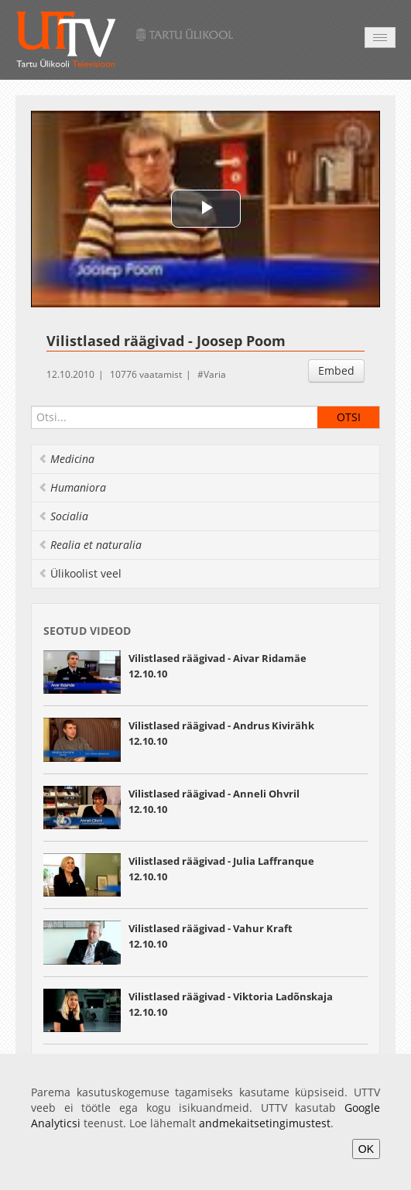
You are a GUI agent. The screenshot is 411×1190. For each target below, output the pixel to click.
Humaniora (72, 487)
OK (366, 1149)
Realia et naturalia (90, 544)
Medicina (66, 458)
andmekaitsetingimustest (265, 1123)
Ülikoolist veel (80, 573)
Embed (336, 370)
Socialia (63, 516)
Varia (215, 374)
